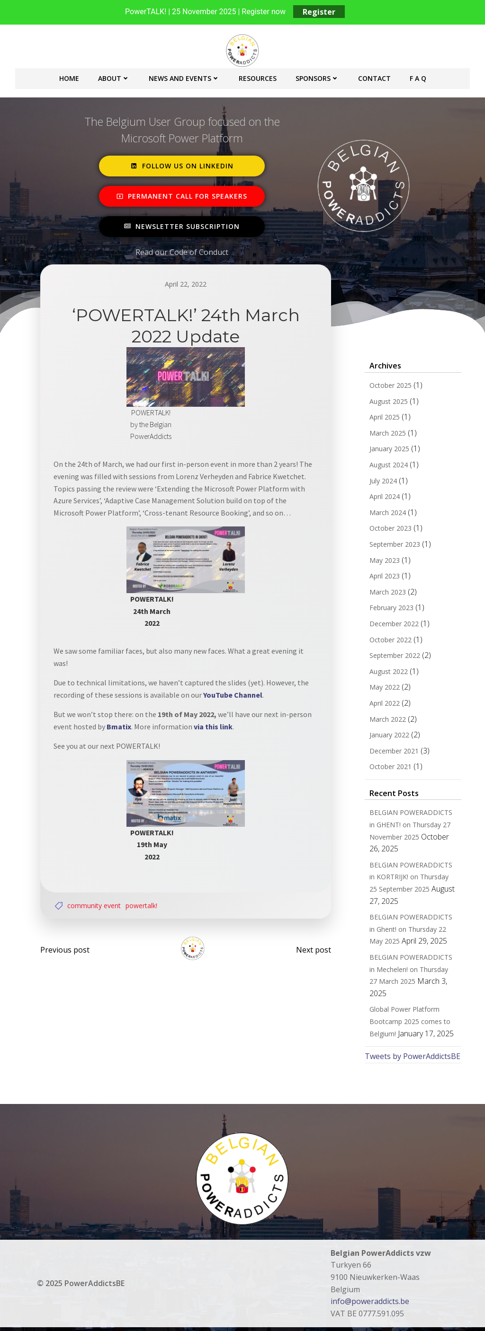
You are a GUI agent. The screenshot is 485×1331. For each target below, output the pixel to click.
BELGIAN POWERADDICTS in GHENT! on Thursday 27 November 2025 (413, 826)
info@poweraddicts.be (370, 1291)
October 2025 (389, 386)
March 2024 (386, 513)
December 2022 (392, 625)
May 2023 (383, 561)
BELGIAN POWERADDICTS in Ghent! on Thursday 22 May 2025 (413, 930)
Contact (374, 76)
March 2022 (386, 720)
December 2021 (392, 752)
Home (69, 76)
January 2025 (388, 450)
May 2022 (383, 688)
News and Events (184, 76)
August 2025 (387, 402)
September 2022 (393, 657)
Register (319, 12)
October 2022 (389, 641)
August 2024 (387, 466)
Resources (258, 76)
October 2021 (389, 768)
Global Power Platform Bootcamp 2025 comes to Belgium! (408, 1010)
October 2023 (389, 529)
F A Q (418, 76)
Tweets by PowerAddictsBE (411, 1046)
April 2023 (383, 577)
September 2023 (393, 545)
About (114, 76)
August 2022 (387, 672)
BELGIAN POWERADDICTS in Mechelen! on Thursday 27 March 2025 (413, 970)
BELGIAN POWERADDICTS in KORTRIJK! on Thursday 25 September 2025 (413, 878)
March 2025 (386, 434)
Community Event (96, 903)
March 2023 (386, 593)
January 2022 (388, 736)
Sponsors (317, 76)
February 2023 (390, 609)
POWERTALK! (143, 903)
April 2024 (383, 498)
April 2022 (383, 704)
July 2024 (381, 482)
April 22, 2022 (186, 284)
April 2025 (383, 418)
